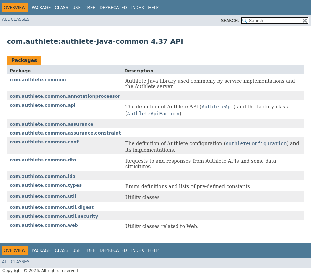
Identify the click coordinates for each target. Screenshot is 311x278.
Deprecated (113, 7)
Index (137, 7)
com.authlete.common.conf (44, 142)
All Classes (15, 19)
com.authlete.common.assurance (51, 124)
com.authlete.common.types (46, 185)
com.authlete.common (38, 79)
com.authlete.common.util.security (54, 216)
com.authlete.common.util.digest (52, 207)
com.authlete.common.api (42, 105)
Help (153, 7)
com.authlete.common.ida (42, 176)
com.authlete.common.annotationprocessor (65, 96)
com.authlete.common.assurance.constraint (65, 133)
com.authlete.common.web (44, 225)
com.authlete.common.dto (43, 159)
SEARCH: (230, 20)
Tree (90, 7)
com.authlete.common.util (43, 196)
